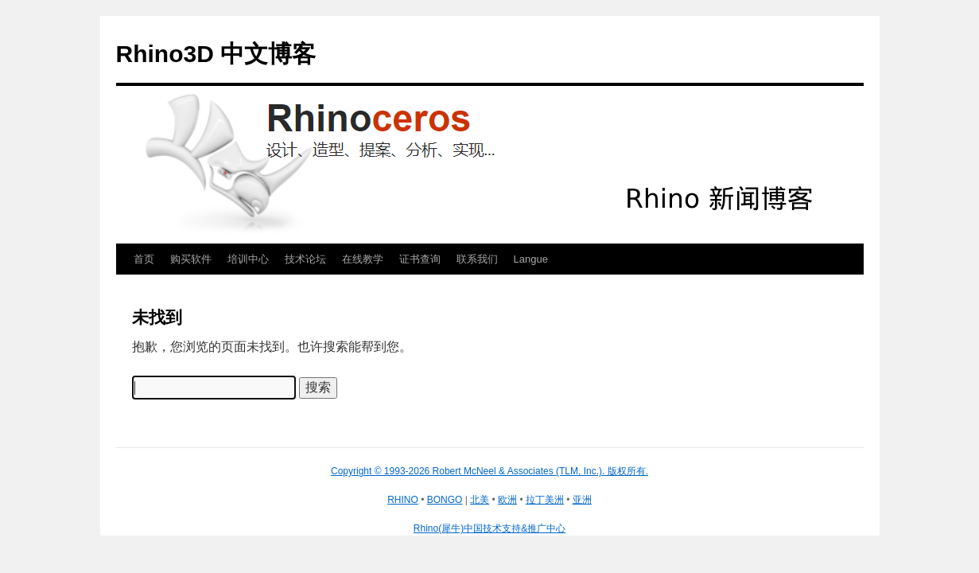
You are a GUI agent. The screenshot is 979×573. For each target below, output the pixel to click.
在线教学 (362, 259)
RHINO (402, 499)
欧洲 (507, 499)
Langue (531, 259)
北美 (479, 499)
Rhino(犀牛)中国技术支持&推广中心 (489, 528)
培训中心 (248, 259)
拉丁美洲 (545, 499)
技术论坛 (305, 259)
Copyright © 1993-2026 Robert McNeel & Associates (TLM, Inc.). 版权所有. (489, 471)
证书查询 (420, 259)
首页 (144, 259)
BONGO (445, 499)
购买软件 (191, 259)
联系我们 (477, 259)
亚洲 (582, 499)
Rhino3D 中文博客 (216, 54)
